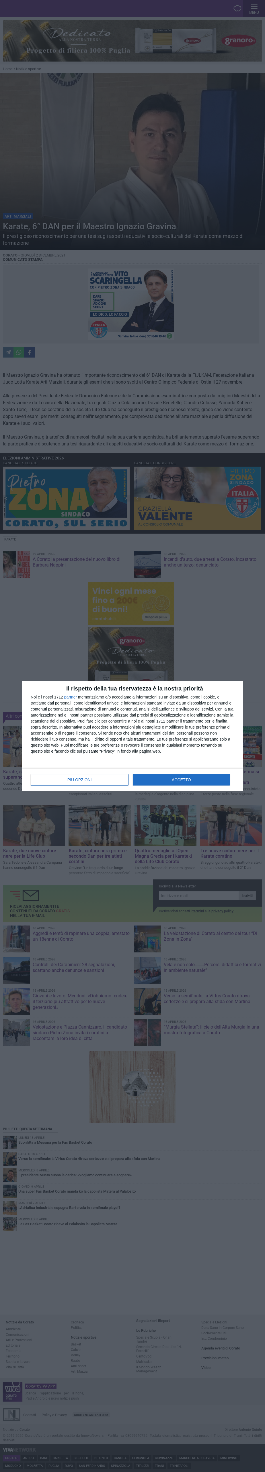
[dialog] (132, 736)
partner (70, 697)
